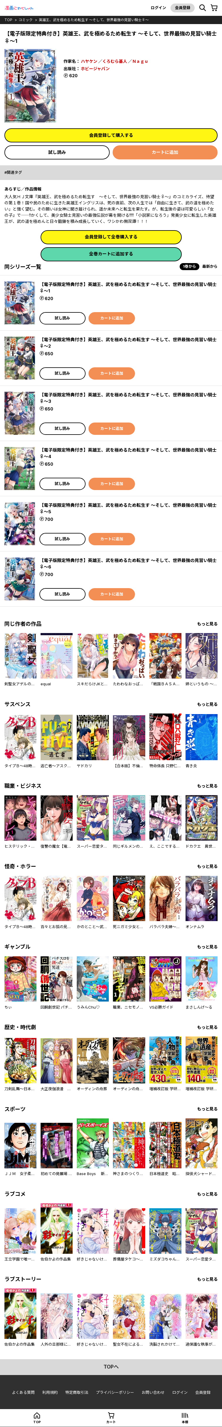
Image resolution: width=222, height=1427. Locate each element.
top (8, 20)
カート (111, 1422)
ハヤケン (89, 61)
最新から (210, 266)
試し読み (57, 152)
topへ (111, 1367)
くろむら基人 (114, 61)
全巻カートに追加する (111, 254)
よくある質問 (23, 1392)
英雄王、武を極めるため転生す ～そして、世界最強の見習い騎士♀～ (94, 20)
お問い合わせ (153, 1392)
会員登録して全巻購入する (111, 237)
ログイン (158, 7)
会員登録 (182, 7)
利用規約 (50, 1392)
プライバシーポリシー (115, 1392)
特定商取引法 (76, 1392)
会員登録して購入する (111, 135)
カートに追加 (165, 152)
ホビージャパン (95, 68)
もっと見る (207, 623)
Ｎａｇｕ (140, 61)
